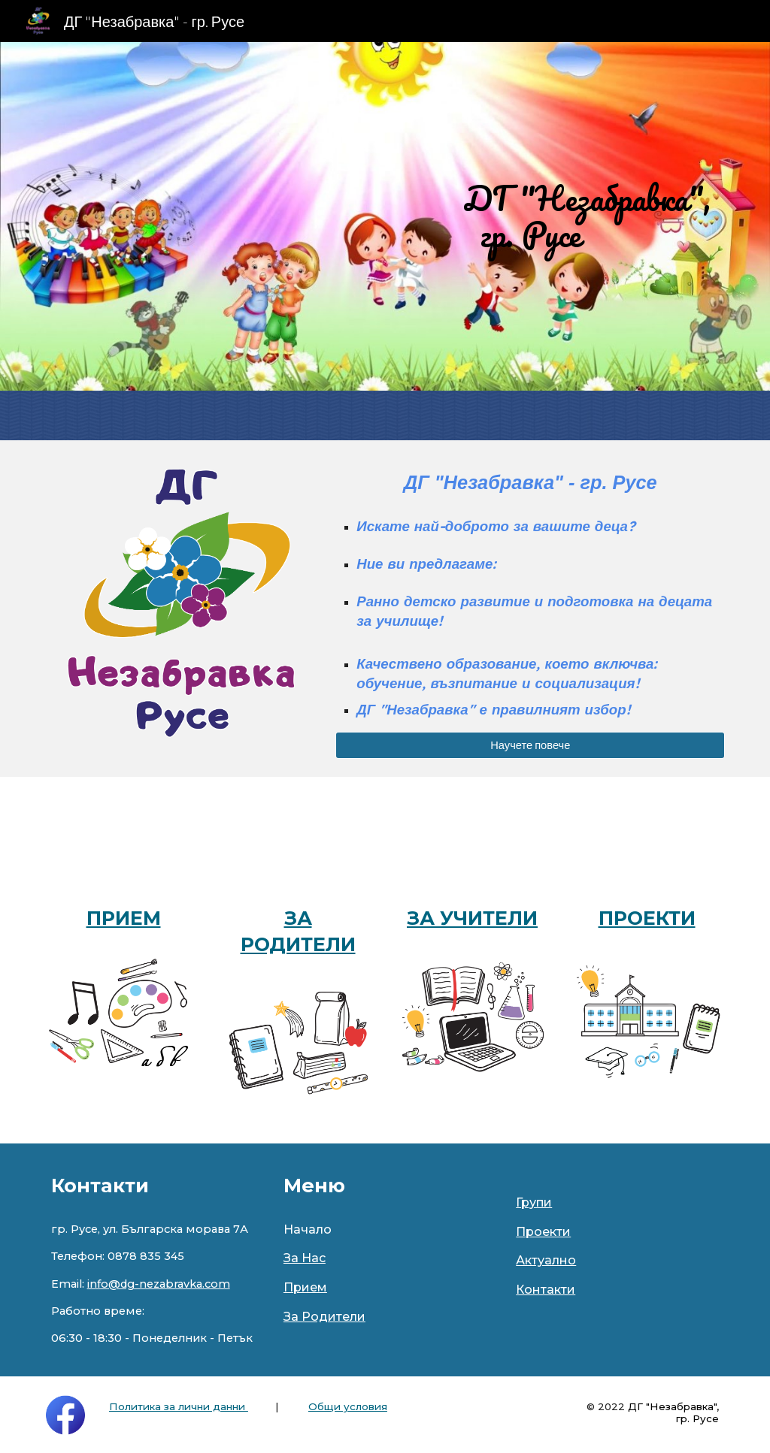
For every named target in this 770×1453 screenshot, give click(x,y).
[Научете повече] (530, 745)
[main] (530, 216)
